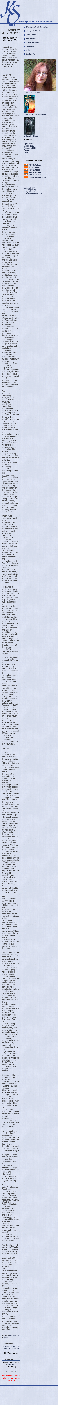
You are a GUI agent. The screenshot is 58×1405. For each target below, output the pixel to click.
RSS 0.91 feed (35, 165)
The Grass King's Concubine (35, 114)
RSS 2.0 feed (34, 170)
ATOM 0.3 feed (35, 172)
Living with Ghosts (31, 136)
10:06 (6, 1337)
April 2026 (28, 144)
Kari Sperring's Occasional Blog (31, 23)
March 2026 (29, 146)
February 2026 (30, 148)
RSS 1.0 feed (34, 167)
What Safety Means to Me (10, 39)
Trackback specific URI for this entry (11, 1347)
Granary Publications (34, 193)
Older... (27, 152)
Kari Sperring (14, 1335)
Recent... (28, 150)
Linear (12, 1364)
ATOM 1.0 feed (35, 175)
